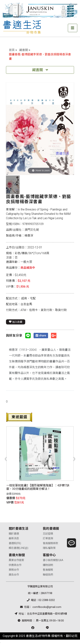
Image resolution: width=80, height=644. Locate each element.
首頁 (12, 50)
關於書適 (14, 533)
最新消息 (14, 538)
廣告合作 (14, 574)
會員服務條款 (50, 543)
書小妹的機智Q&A (53, 560)
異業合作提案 (16, 560)
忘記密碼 (48, 533)
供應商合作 (15, 565)
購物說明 (48, 565)
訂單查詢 (48, 538)
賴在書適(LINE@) (18, 548)
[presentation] (5, 458)
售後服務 (48, 569)
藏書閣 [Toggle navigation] (40, 70)
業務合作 (14, 569)
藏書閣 (23, 50)
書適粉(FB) (15, 543)
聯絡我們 (48, 574)
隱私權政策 (49, 548)
